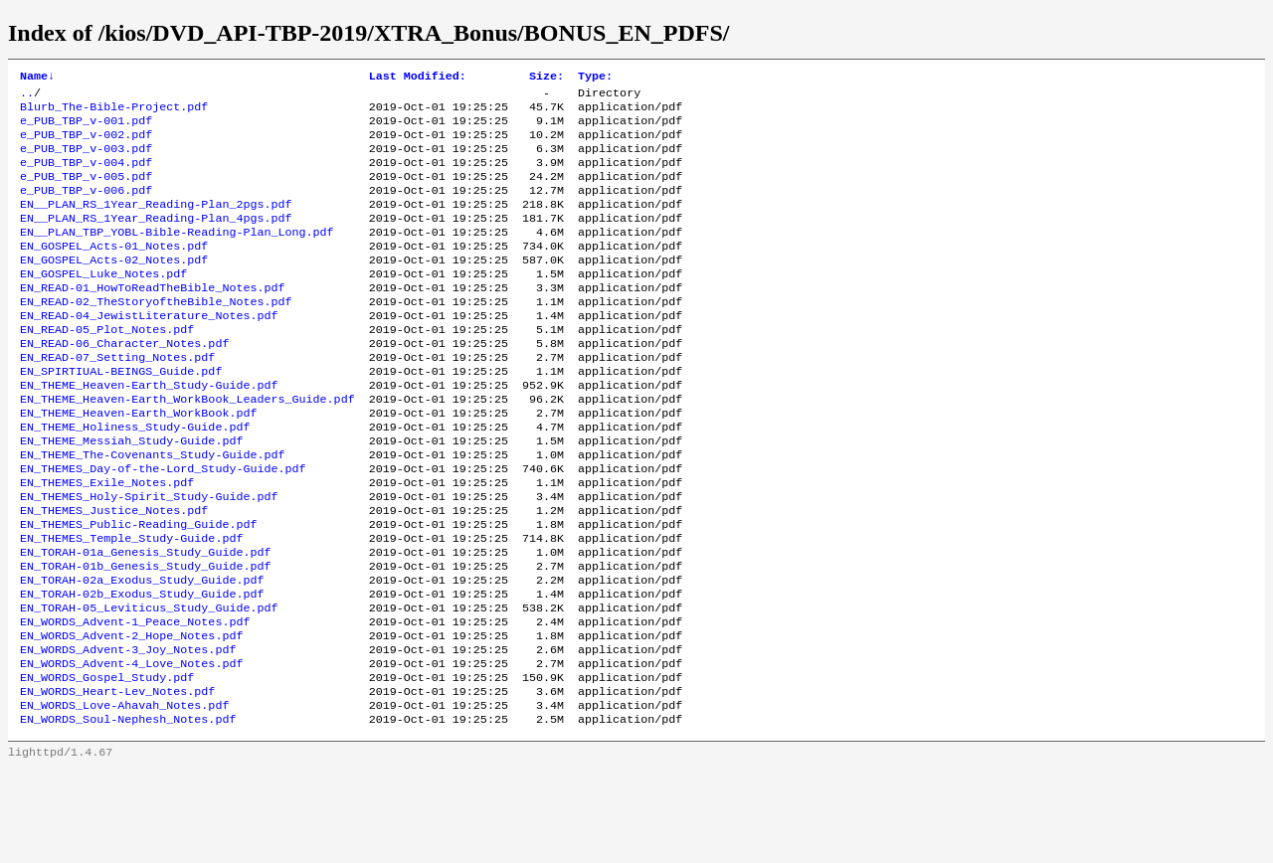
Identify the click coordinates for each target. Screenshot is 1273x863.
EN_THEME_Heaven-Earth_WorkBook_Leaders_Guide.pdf (187, 446)
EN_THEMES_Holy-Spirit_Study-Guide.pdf (148, 558)
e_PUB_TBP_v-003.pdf (86, 160)
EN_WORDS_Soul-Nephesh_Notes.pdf (128, 812)
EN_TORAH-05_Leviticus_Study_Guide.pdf (148, 685)
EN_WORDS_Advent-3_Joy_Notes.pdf (128, 733)
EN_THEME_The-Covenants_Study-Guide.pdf (152, 510)
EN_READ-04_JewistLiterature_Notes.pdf (148, 351)
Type (595, 78)
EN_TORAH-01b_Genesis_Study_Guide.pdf (145, 637)
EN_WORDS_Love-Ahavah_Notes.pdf (124, 796)
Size (546, 78)
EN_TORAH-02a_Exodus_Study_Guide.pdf (142, 653)
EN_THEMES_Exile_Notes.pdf (107, 542)
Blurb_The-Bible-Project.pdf (114, 112)
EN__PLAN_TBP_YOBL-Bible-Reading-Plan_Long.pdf (177, 255)
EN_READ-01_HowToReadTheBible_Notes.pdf (152, 319)
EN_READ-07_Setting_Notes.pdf (117, 399)
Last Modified (417, 78)
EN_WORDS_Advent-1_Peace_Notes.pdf (135, 701)
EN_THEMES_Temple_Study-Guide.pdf (131, 605)
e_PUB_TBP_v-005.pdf (86, 192)
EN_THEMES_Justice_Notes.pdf (114, 574)
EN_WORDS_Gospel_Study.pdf (107, 765)
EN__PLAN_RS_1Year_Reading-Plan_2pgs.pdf (156, 224)
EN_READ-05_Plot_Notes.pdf (107, 367)
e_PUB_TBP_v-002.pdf (86, 144)
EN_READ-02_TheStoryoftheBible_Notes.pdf (156, 335)
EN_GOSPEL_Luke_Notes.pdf (103, 303)
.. (27, 96)
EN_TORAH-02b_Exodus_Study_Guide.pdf (142, 669)
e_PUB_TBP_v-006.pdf (86, 208)
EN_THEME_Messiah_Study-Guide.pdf (131, 494)
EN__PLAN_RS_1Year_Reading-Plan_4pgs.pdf (156, 240)
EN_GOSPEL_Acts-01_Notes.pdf (114, 271)
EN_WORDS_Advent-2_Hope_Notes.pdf (131, 717)
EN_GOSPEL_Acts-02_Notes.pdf (114, 287)
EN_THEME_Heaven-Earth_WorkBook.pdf (138, 462)
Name (37, 78)
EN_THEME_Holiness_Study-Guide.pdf (135, 478)
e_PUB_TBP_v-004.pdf (86, 176)
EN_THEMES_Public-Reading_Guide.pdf (138, 590)
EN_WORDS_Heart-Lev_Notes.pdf (117, 780)
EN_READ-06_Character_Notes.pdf (124, 383)
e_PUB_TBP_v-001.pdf (86, 128)
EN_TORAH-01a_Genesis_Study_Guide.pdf (145, 621)
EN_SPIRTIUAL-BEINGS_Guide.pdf (121, 415)
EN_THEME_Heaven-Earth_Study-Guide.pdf (148, 430)
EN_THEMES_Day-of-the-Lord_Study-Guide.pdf (163, 526)
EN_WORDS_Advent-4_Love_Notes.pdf (131, 749)
